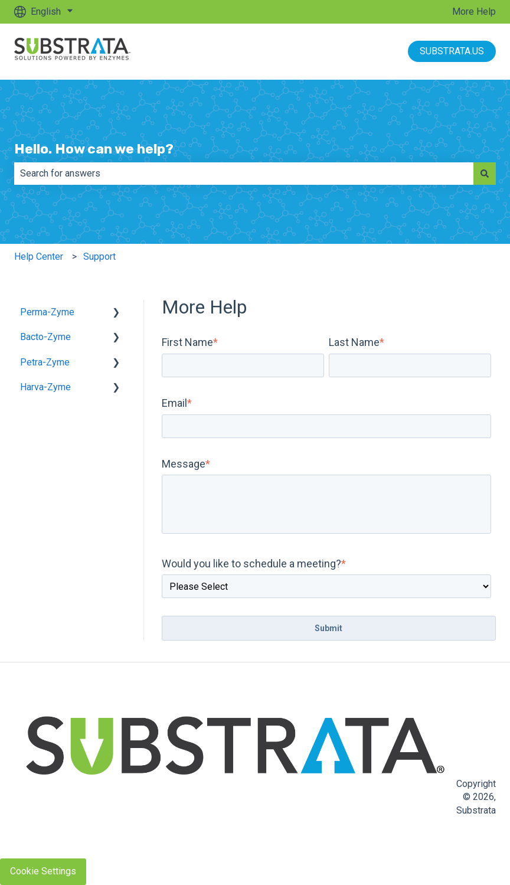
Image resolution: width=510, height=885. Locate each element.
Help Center (38, 256)
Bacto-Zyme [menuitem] (45, 336)
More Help (474, 11)
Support (99, 256)
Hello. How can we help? (94, 149)
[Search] (484, 173)
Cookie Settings (43, 871)
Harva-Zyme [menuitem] (45, 387)
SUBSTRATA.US (452, 51)
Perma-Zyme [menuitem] (47, 312)
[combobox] (243, 173)
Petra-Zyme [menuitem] (45, 362)
